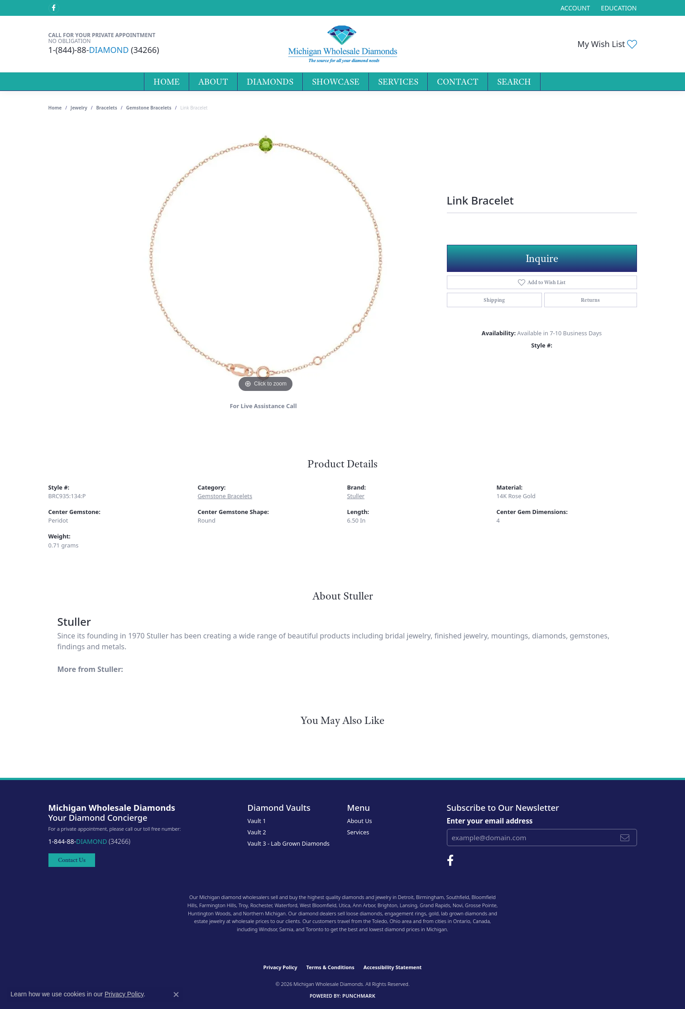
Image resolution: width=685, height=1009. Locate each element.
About (213, 81)
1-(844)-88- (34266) (103, 49)
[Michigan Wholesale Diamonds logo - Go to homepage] (342, 44)
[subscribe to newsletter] (625, 837)
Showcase (335, 81)
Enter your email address (490, 820)
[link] (618, 8)
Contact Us (72, 860)
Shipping (494, 300)
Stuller (356, 496)
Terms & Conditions (330, 967)
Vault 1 (257, 821)
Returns (590, 300)
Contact (458, 81)
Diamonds (270, 81)
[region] (266, 259)
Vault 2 (257, 832)
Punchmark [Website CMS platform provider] (358, 995)
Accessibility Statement (393, 967)
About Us (359, 821)
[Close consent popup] (176, 994)
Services (398, 81)
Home (166, 81)
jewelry (79, 108)
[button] (574, 8)
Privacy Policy (280, 967)
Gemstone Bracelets (148, 108)
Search (514, 81)
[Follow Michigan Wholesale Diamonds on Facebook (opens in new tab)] (53, 8)
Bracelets (106, 108)
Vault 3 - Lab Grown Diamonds (289, 843)
